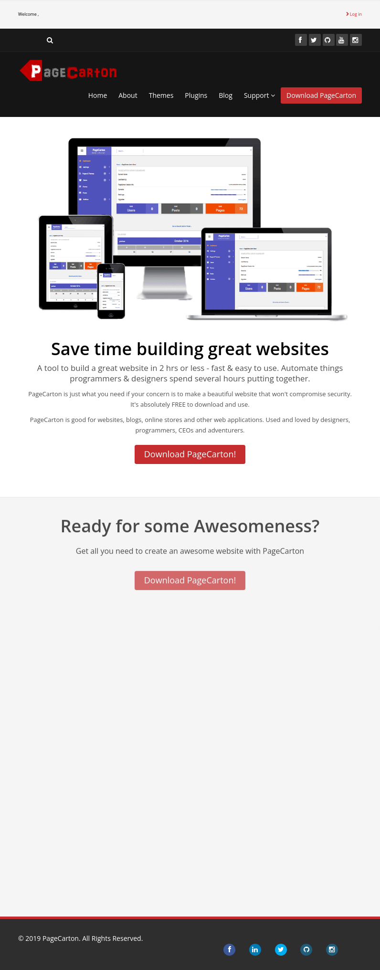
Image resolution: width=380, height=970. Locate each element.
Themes (161, 95)
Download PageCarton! (190, 454)
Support (259, 95)
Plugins (196, 95)
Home (97, 95)
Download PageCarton (321, 95)
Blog (225, 95)
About (127, 95)
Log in (354, 14)
